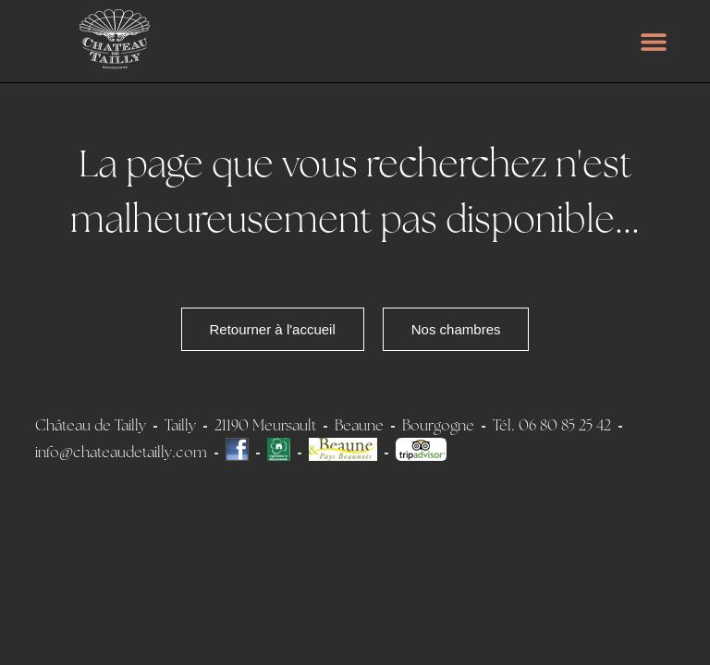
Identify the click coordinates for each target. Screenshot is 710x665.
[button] (654, 41)
